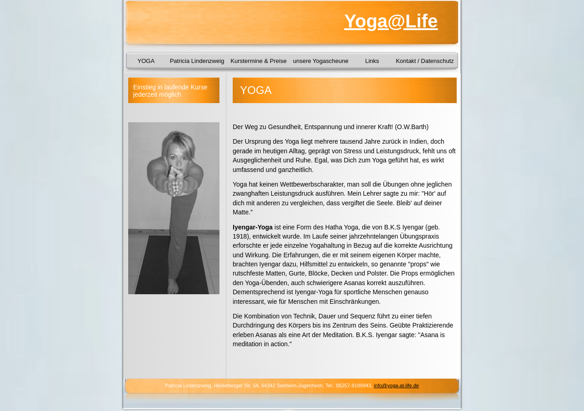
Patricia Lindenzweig (197, 60)
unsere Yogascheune (320, 60)
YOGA (146, 60)
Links (372, 60)
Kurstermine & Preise (258, 60)
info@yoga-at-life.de (396, 385)
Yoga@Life (391, 21)
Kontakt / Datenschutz (425, 60)
